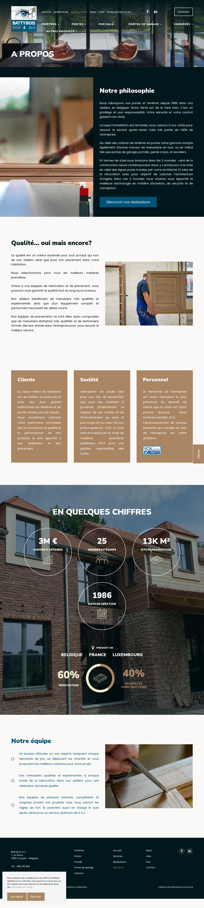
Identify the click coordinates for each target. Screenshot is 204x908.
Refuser (36, 897)
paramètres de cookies (21, 887)
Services (46, 12)
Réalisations (61, 12)
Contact (183, 12)
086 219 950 (23, 866)
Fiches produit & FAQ (119, 12)
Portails (107, 24)
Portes (79, 24)
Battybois (118, 867)
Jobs (101, 12)
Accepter (17, 897)
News (93, 12)
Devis (198, 454)
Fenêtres (50, 24)
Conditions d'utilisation (76, 887)
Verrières (183, 24)
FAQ (148, 862)
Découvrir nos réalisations (128, 202)
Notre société (79, 12)
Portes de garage (145, 24)
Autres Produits (61, 31)
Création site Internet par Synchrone (175, 887)
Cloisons (79, 873)
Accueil (117, 850)
